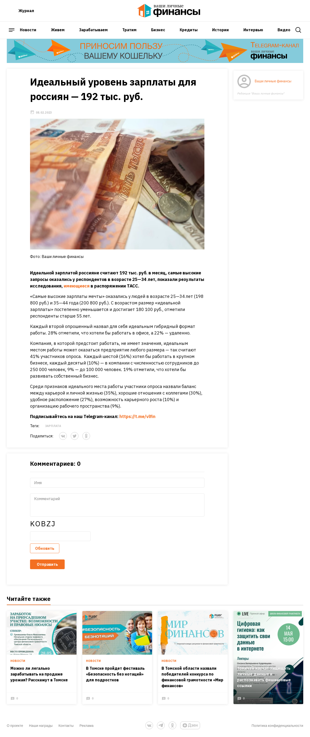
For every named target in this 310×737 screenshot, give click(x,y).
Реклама (86, 725)
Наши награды (41, 725)
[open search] (298, 30)
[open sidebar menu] (11, 30)
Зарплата (53, 426)
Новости (28, 29)
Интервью (253, 29)
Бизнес (158, 29)
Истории (220, 29)
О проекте (15, 725)
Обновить (44, 548)
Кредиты (189, 29)
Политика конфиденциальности (277, 725)
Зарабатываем (93, 29)
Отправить (47, 564)
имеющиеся (77, 286)
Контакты (66, 725)
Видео (284, 29)
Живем (58, 29)
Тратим (129, 29)
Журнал (26, 10)
